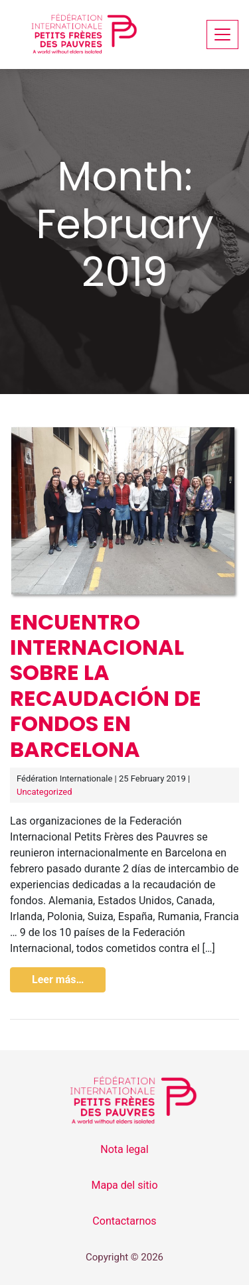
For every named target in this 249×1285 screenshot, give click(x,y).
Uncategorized (44, 792)
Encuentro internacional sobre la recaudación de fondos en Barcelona (105, 685)
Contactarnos (124, 1221)
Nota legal (124, 1149)
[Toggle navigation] (222, 34)
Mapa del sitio (124, 1185)
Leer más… (58, 979)
